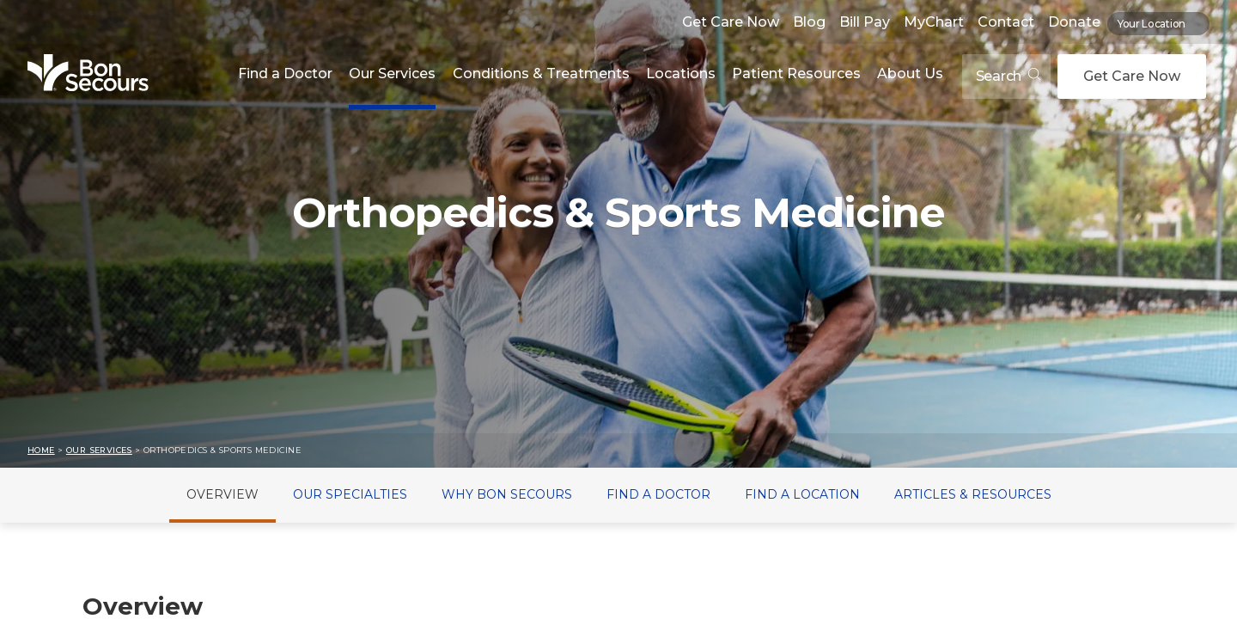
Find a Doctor (285, 73)
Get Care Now (730, 22)
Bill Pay (864, 22)
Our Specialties (350, 494)
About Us (910, 73)
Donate (1074, 22)
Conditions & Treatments (541, 73)
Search (1008, 76)
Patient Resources (796, 73)
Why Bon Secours (507, 494)
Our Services (392, 73)
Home (41, 450)
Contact (1006, 22)
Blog (809, 22)
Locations (681, 73)
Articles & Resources (972, 494)
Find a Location (802, 494)
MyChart (934, 22)
